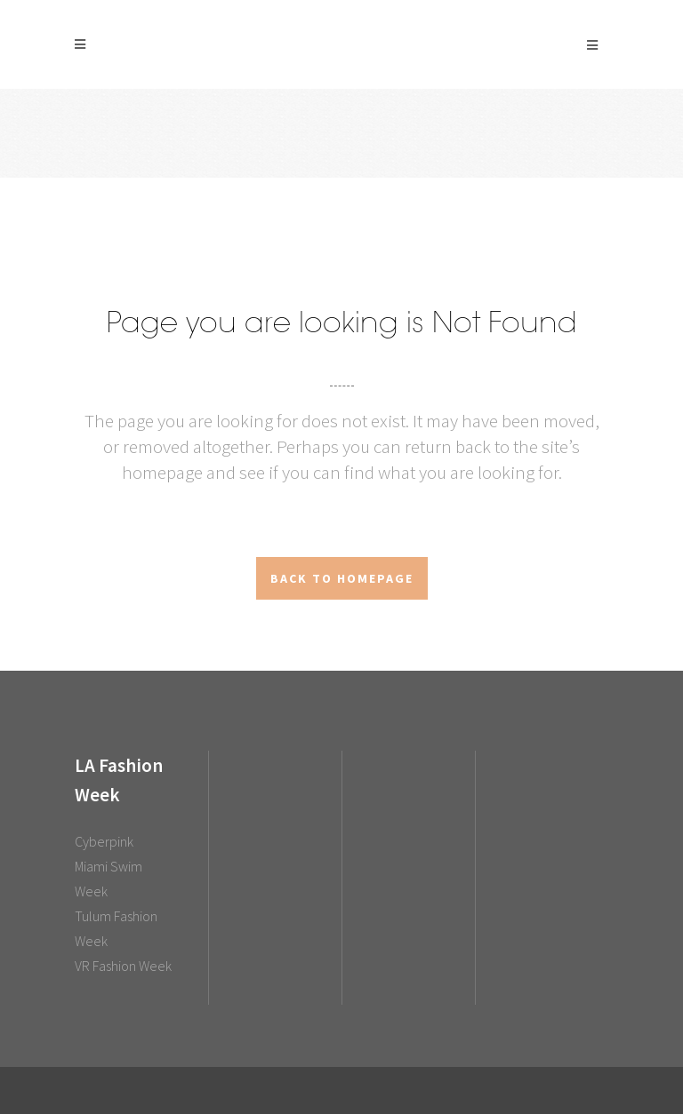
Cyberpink (104, 841)
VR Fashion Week (123, 966)
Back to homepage (342, 578)
